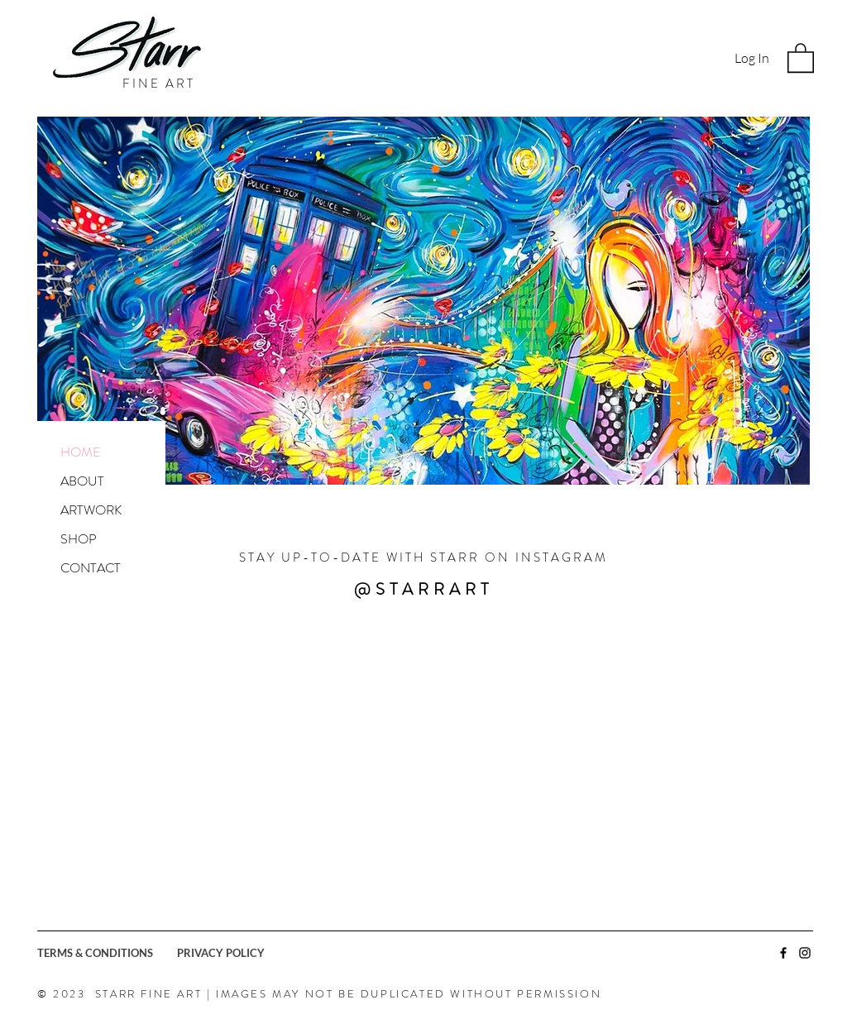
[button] (800, 57)
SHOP (78, 538)
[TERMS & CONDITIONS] (107, 952)
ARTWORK (91, 509)
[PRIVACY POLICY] (247, 952)
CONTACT (90, 567)
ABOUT (82, 480)
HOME (80, 452)
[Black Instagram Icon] (804, 952)
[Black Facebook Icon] (783, 952)
